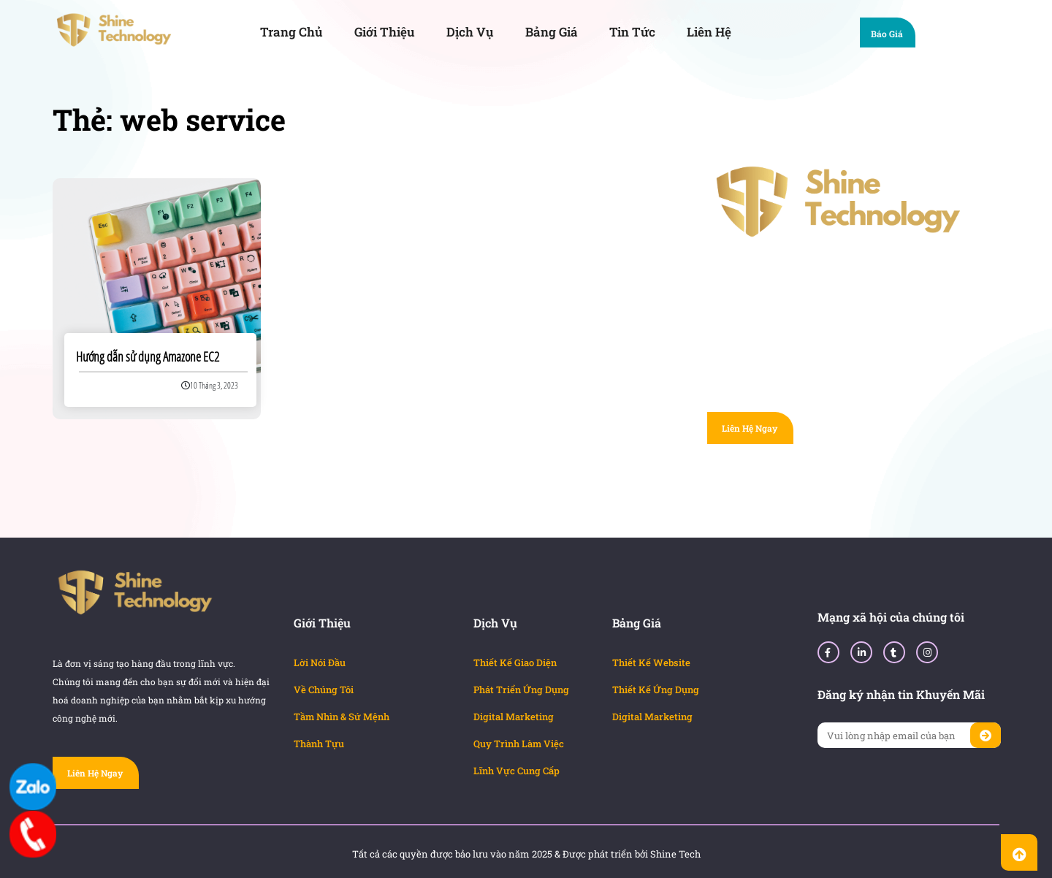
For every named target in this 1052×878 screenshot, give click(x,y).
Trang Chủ (291, 31)
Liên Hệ (709, 31)
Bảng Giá (551, 31)
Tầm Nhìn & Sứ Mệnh (341, 716)
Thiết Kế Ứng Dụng (655, 689)
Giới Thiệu (384, 31)
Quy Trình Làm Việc (518, 743)
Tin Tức (632, 31)
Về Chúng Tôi (324, 689)
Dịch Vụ (470, 31)
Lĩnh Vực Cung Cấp (516, 770)
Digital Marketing (513, 716)
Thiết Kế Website (651, 662)
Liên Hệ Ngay (749, 428)
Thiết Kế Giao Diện (515, 662)
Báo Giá (894, 35)
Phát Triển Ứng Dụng (521, 689)
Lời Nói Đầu (320, 662)
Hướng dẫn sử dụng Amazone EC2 (147, 356)
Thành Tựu (319, 743)
